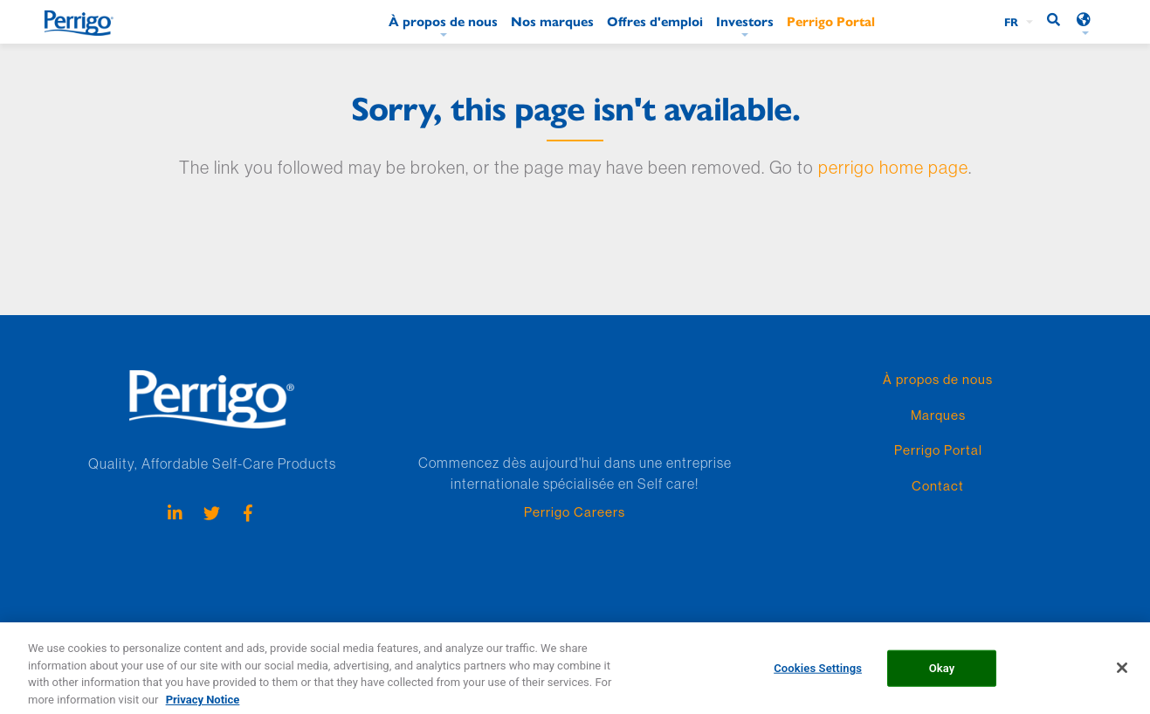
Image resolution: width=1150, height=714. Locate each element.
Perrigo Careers (574, 512)
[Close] (1122, 673)
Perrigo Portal (831, 20)
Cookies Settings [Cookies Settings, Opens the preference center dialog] (818, 673)
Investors (745, 20)
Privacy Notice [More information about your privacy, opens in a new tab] (203, 704)
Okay (942, 673)
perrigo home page (893, 167)
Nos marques (552, 20)
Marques (938, 415)
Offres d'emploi (655, 20)
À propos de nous (443, 20)
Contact (938, 485)
